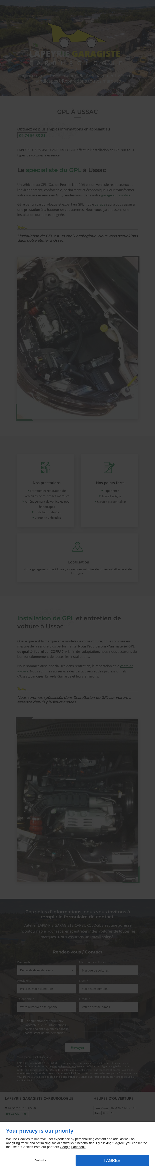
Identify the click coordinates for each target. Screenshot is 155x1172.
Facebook (78, 1147)
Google (65, 1147)
